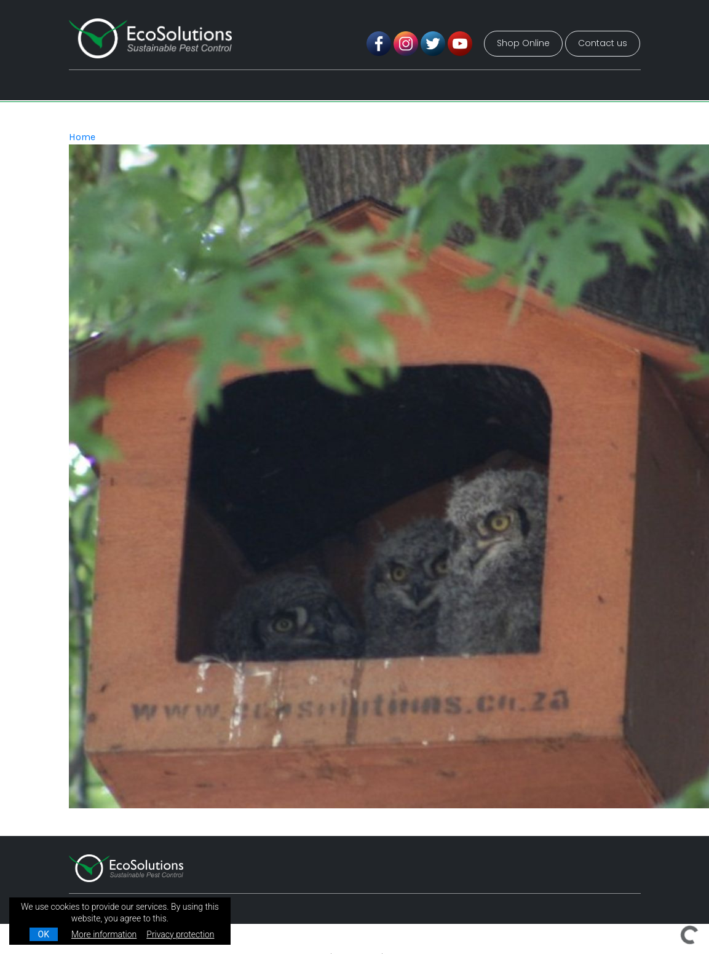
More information (104, 934)
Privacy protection (180, 934)
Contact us (602, 43)
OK (43, 934)
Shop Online (523, 43)
